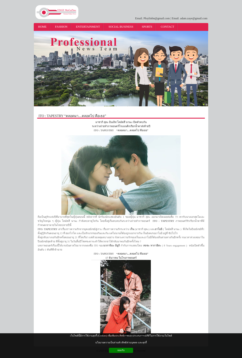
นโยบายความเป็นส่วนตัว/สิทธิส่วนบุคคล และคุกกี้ (121, 342)
